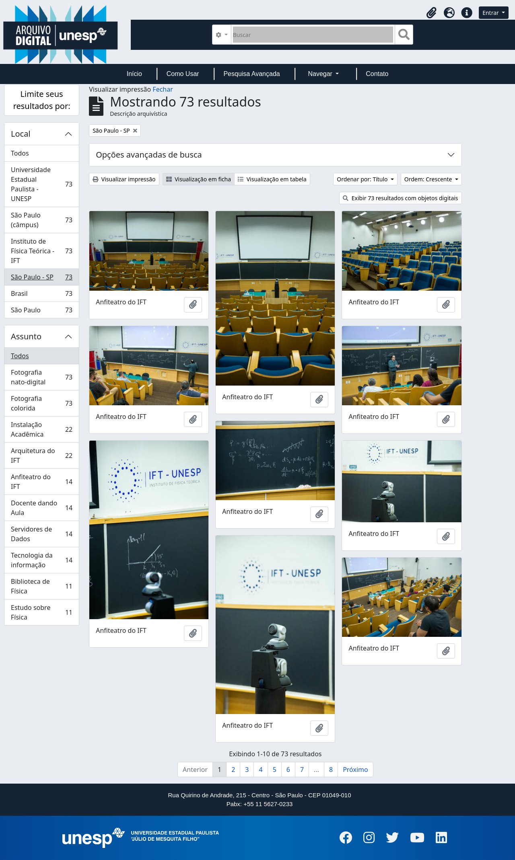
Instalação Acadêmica (41, 429)
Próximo (355, 769)
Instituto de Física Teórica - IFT (41, 251)
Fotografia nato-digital (41, 377)
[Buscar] (313, 35)
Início (134, 73)
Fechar (162, 89)
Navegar (321, 73)
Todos (20, 153)
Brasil (41, 295)
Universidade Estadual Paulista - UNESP (41, 184)
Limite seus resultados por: (41, 99)
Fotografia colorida (41, 403)
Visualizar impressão (124, 179)
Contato (377, 73)
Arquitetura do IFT (41, 455)
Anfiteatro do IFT (41, 481)
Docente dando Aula (41, 508)
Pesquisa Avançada (251, 73)
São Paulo (41, 311)
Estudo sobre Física (41, 612)
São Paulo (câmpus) (41, 220)
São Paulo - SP (41, 278)
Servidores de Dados (41, 534)
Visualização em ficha (198, 179)
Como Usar (183, 73)
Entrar (491, 12)
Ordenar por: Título (363, 179)
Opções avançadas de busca (149, 154)
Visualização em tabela (272, 179)
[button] (431, 13)
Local (21, 133)
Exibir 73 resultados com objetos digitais (400, 198)
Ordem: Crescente (428, 179)
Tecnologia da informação (41, 560)
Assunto (26, 336)
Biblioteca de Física (41, 586)
